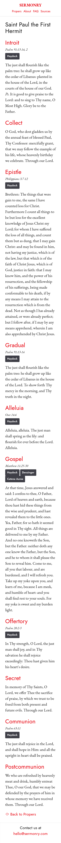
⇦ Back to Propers (20, 814)
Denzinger (28, 472)
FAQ (35, 11)
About (27, 11)
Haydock (12, 56)
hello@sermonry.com (30, 833)
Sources (45, 11)
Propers (16, 11)
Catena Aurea (15, 479)
